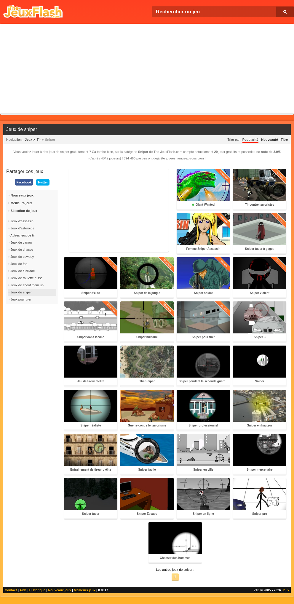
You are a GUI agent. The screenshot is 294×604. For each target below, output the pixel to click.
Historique (37, 590)
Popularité (250, 139)
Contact (11, 590)
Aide (23, 590)
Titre (284, 139)
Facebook (23, 182)
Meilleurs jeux (84, 590)
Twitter (43, 182)
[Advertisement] (147, 68)
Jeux (285, 590)
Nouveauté (269, 139)
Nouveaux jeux (59, 590)
